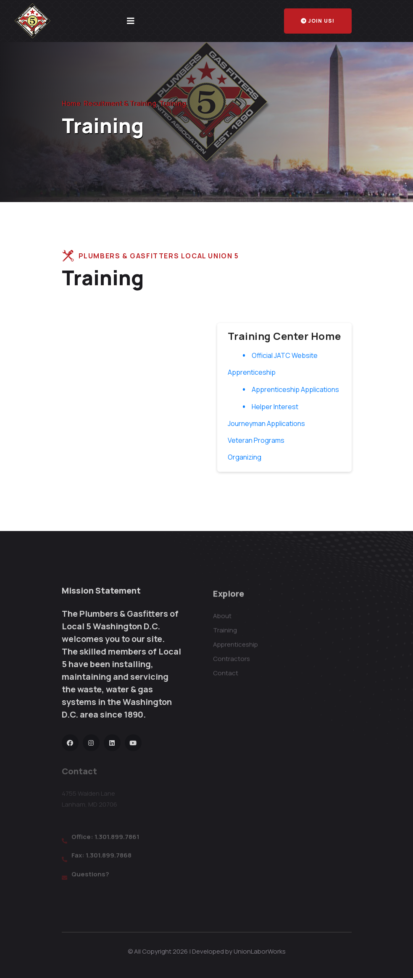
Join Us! (318, 20)
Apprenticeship (252, 372)
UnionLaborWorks (260, 951)
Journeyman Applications (266, 423)
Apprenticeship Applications (295, 389)
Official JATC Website (285, 355)
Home (71, 103)
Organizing (244, 457)
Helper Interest (275, 406)
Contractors (231, 664)
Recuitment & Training (120, 103)
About (222, 621)
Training (225, 635)
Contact (225, 678)
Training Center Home (284, 336)
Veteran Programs (256, 440)
